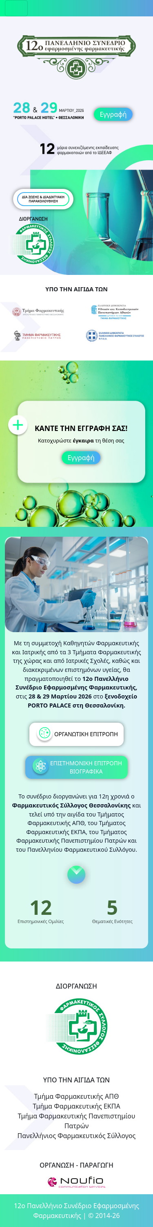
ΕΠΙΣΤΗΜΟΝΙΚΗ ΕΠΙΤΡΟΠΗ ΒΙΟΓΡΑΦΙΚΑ (76, 767)
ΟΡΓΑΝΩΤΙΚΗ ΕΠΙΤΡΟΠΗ (76, 734)
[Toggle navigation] (16, 8)
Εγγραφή (113, 114)
